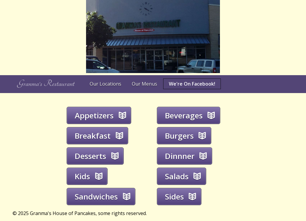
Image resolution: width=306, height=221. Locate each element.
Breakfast (93, 135)
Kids (82, 176)
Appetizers (94, 115)
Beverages (184, 115)
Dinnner (180, 156)
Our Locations (105, 84)
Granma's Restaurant (45, 84)
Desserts (90, 156)
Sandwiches (96, 196)
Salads (177, 176)
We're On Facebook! (192, 84)
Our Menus (144, 84)
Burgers (179, 135)
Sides (174, 196)
